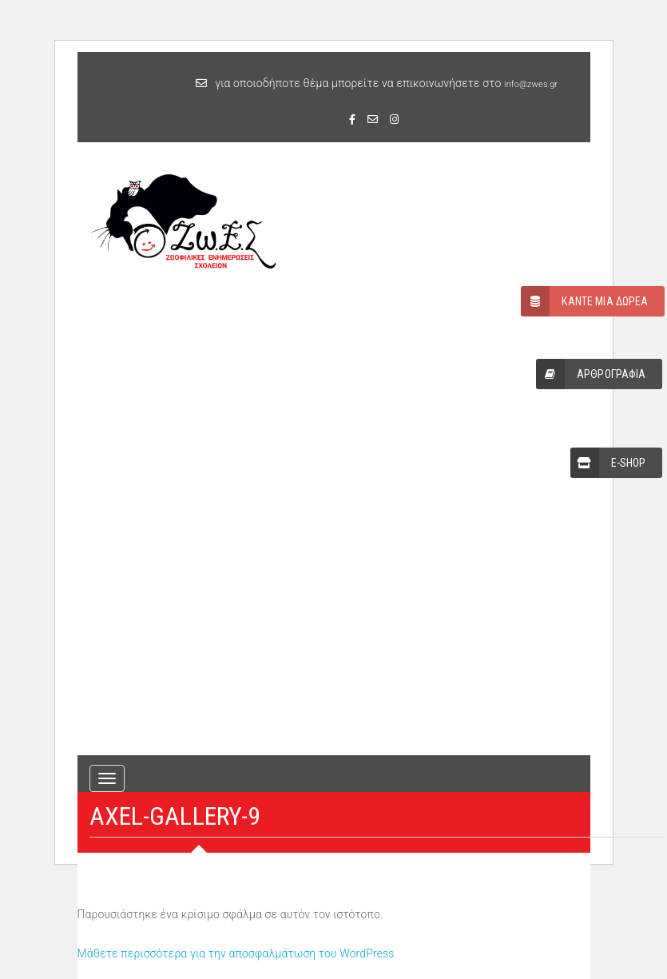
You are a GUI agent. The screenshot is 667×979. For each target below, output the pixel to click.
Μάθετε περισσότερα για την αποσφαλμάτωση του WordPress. (237, 953)
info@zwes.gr (531, 84)
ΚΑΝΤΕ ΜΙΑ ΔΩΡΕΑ (584, 301)
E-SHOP (608, 463)
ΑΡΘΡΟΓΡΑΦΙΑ (591, 374)
